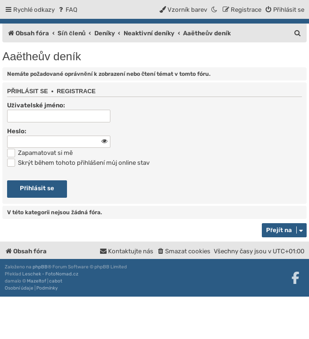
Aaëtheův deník (41, 56)
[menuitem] (67, 9)
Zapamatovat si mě (40, 152)
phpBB (40, 267)
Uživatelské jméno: (36, 105)
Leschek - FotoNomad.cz (50, 274)
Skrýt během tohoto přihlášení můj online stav (78, 162)
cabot (55, 281)
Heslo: (16, 131)
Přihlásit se (27, 91)
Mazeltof (36, 281)
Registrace (76, 91)
